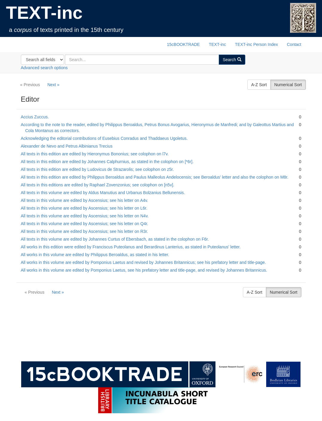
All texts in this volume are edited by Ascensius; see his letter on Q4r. (84, 223)
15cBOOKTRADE (183, 44)
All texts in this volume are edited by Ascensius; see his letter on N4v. (85, 215)
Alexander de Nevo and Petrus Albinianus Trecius (67, 146)
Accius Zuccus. (35, 116)
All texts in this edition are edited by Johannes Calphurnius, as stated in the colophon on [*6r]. (107, 161)
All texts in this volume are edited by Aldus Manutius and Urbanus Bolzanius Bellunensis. (103, 192)
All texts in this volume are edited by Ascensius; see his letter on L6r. (84, 208)
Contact (294, 44)
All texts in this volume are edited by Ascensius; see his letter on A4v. (84, 200)
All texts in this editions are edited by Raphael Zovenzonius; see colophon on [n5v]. (97, 184)
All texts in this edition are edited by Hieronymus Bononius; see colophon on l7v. (95, 153)
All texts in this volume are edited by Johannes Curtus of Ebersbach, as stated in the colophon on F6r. (115, 239)
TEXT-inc (44, 13)
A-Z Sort (259, 84)
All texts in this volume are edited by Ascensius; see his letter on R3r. (84, 231)
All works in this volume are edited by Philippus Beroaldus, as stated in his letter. (95, 254)
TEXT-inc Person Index (256, 44)
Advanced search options (44, 67)
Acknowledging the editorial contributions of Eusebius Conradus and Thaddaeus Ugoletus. (104, 138)
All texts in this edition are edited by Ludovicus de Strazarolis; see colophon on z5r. (97, 169)
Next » (53, 84)
